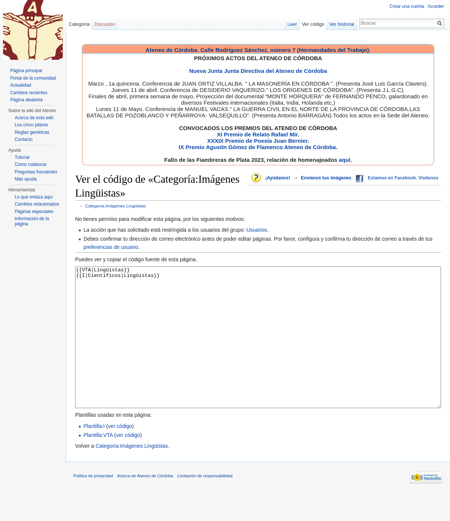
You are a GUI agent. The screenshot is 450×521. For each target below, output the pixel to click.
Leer (292, 24)
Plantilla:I (94, 454)
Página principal (26, 70)
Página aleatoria (26, 99)
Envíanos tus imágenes (326, 178)
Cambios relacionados (37, 204)
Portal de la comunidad (33, 78)
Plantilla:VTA (97, 463)
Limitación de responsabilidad (205, 504)
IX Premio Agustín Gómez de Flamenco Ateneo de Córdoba (257, 147)
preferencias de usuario (110, 247)
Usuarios (256, 230)
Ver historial (341, 24)
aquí (344, 160)
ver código (120, 454)
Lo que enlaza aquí (34, 197)
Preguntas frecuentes (36, 172)
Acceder (436, 6)
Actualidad (20, 85)
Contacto (24, 139)
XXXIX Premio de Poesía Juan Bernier (257, 141)
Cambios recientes (28, 92)
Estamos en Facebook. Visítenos (403, 178)
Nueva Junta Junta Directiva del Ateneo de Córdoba (258, 71)
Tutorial (22, 157)
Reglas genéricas (32, 132)
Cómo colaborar (30, 164)
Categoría (78, 24)
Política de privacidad (93, 504)
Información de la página (32, 221)
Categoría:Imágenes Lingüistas (115, 205)
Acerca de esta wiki (34, 117)
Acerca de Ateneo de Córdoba (145, 504)
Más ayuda (26, 179)
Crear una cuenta (406, 6)
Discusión (104, 24)
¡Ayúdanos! (277, 178)
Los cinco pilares (31, 124)
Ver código (313, 24)
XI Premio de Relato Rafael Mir (257, 134)
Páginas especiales (34, 211)
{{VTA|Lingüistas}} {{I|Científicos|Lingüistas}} (258, 351)
